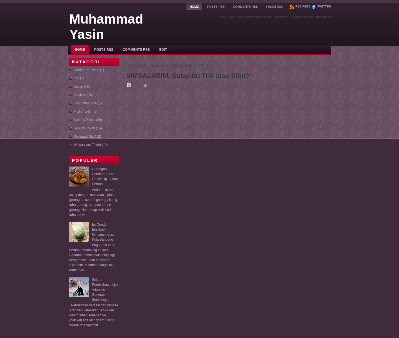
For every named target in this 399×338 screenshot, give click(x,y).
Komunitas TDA (85, 103)
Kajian (78, 87)
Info (76, 78)
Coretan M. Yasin (86, 70)
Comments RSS (245, 6)
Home (194, 6)
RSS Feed (300, 6)
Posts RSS (216, 6)
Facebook (274, 6)
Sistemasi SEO (85, 136)
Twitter (321, 6)
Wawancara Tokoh (87, 145)
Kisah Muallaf (84, 95)
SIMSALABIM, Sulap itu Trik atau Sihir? (188, 75)
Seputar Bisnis (84, 120)
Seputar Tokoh (84, 128)
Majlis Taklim (83, 111)
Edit (163, 50)
